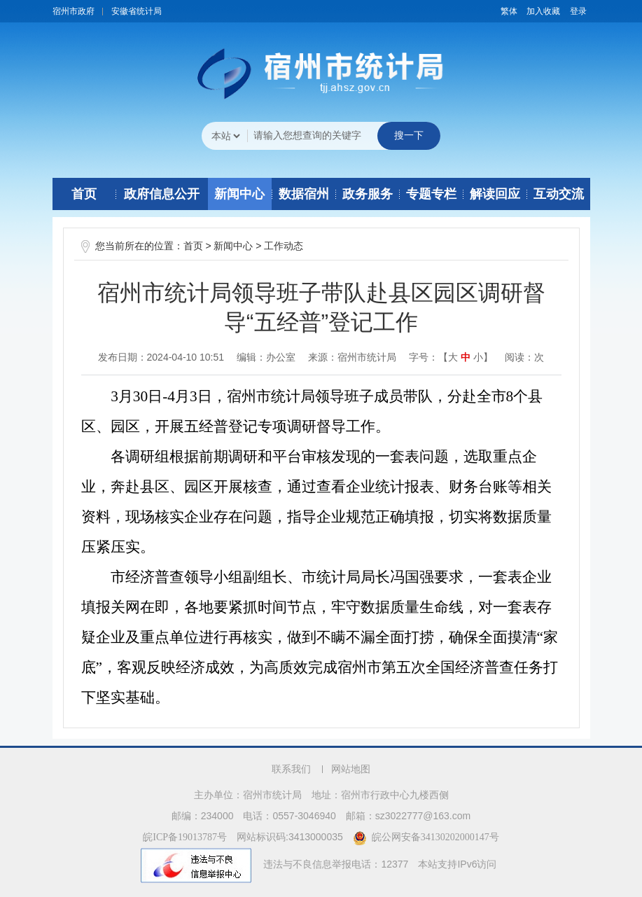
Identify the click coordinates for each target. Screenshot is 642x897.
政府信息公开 (162, 194)
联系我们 (291, 769)
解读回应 (495, 194)
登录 (578, 11)
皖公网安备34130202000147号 (426, 837)
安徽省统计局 (136, 11)
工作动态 (283, 246)
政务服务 (367, 194)
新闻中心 (239, 194)
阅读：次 (524, 357)
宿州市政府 (74, 11)
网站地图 (350, 769)
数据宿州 (304, 194)
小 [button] (478, 357)
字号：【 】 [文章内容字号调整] (451, 357)
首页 (84, 194)
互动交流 (558, 194)
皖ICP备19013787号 (185, 837)
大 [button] (453, 357)
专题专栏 (431, 194)
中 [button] (465, 357)
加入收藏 (543, 11)
